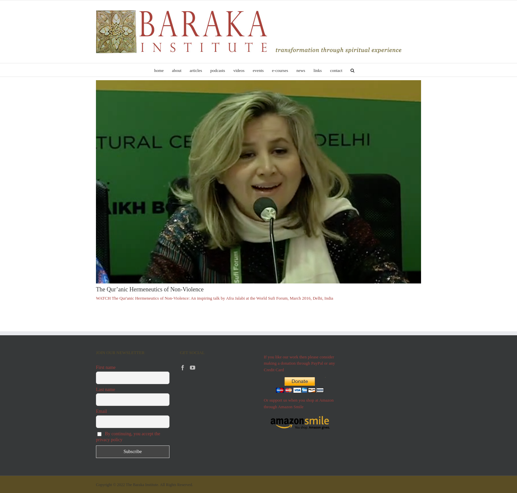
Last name (105, 389)
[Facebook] (182, 367)
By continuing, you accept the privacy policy (128, 436)
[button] (352, 70)
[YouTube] (192, 367)
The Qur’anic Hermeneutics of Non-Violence (149, 289)
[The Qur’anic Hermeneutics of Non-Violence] (258, 181)
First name (106, 367)
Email (101, 411)
